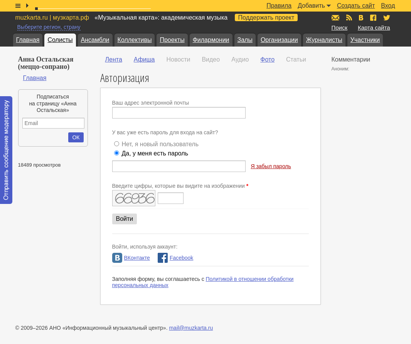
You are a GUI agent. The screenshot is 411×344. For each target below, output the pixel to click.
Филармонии (211, 40)
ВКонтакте (131, 258)
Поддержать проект (266, 17)
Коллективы (135, 40)
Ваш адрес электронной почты (150, 103)
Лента (113, 59)
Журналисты (324, 40)
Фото (267, 59)
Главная (28, 40)
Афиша (144, 59)
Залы (245, 40)
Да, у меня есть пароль (154, 153)
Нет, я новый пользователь (160, 144)
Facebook (175, 258)
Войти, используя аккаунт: (145, 247)
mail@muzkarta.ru (191, 328)
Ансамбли (95, 40)
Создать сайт (356, 5)
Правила (278, 5)
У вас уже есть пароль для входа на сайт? (165, 132)
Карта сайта (374, 27)
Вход (388, 5)
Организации (279, 40)
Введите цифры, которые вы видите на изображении (180, 186)
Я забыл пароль (271, 166)
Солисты (59, 40)
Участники (365, 40)
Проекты (172, 40)
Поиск (340, 27)
